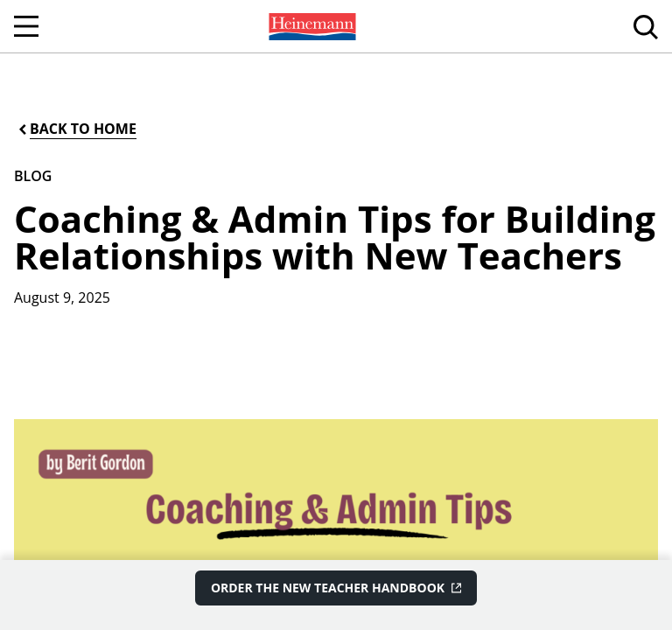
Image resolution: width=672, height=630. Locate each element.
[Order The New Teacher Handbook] (336, 588)
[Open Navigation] (26, 26)
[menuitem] (311, 26)
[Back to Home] (76, 129)
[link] (311, 26)
